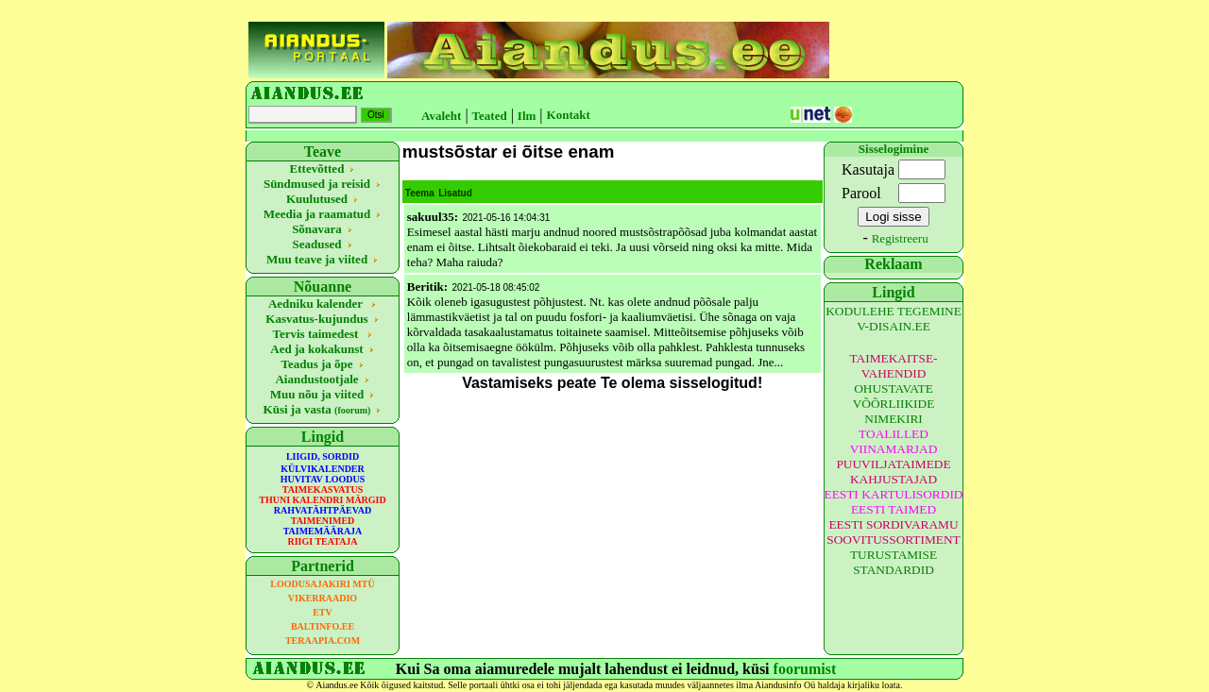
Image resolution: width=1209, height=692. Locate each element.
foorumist (805, 669)
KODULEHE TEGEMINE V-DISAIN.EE (894, 318)
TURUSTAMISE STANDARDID (893, 562)
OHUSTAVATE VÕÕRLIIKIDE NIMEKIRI (894, 403)
